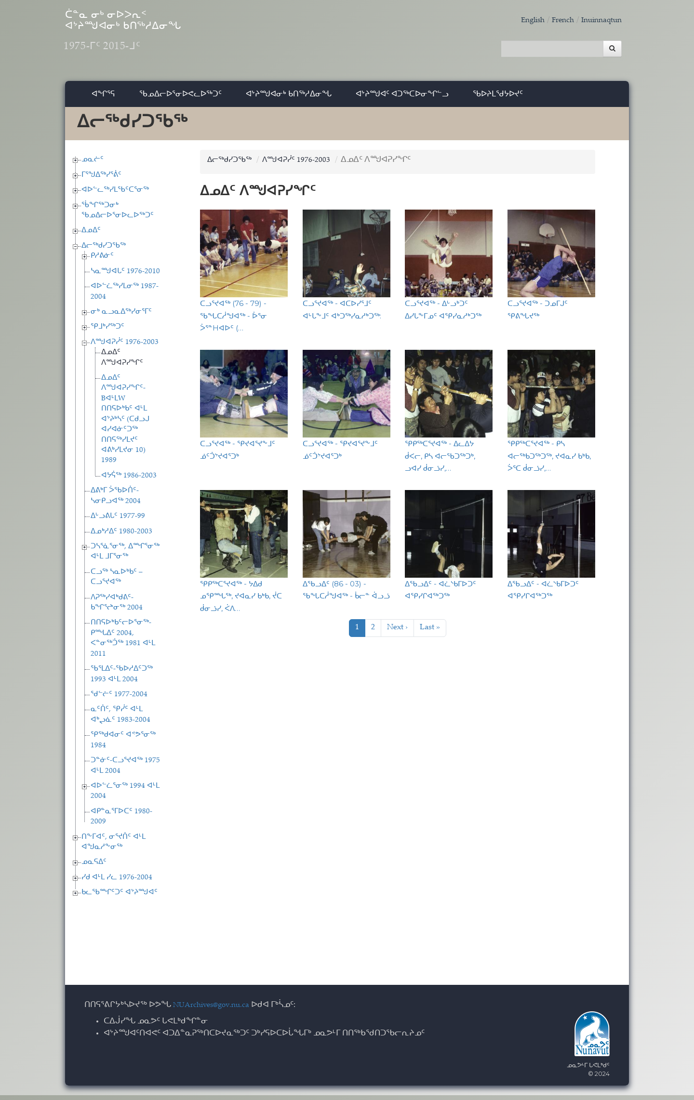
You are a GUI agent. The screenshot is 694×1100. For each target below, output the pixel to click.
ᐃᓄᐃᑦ (91, 235)
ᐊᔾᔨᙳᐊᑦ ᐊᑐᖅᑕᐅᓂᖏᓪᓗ (402, 98)
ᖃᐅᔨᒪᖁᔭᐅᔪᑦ (498, 98)
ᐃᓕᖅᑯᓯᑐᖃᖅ (103, 250)
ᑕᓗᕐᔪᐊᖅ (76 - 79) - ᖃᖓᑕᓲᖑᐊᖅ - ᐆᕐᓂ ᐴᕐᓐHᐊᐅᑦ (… (233, 321)
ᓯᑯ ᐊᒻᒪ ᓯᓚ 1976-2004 (116, 882)
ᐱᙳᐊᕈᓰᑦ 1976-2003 (125, 347)
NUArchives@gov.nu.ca (216, 1010)
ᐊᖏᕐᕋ (103, 98)
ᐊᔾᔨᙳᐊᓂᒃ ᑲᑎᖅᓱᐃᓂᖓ (289, 98)
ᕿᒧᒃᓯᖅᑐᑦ (107, 332)
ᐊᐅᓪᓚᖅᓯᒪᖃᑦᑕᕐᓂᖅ (115, 195)
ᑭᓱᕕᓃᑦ (102, 261)
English (522, 20)
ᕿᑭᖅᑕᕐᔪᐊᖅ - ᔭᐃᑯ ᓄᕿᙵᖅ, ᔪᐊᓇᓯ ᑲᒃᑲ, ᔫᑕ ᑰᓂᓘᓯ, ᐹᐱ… (241, 601)
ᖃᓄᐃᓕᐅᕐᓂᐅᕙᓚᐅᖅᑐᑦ (180, 98)
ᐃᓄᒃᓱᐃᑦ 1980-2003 (121, 536)
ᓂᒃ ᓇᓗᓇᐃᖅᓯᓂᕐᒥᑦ (121, 316)
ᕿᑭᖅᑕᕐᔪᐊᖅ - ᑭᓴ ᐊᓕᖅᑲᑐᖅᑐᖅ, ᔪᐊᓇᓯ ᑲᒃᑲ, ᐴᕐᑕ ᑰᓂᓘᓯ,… (549, 460)
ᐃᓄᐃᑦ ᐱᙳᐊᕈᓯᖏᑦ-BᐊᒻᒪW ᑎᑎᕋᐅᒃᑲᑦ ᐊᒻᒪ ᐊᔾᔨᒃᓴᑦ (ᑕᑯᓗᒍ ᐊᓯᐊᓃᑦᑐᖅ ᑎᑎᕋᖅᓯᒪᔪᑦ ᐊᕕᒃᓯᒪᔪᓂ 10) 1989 (125, 424)
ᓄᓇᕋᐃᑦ (94, 867)
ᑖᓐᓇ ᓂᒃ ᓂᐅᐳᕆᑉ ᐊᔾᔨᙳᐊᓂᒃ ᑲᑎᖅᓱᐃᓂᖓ (158, 38)
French (555, 20)
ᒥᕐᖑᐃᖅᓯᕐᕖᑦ (101, 180)
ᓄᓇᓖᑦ (92, 164)
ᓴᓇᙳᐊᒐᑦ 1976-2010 (125, 276)
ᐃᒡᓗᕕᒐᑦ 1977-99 (118, 521)
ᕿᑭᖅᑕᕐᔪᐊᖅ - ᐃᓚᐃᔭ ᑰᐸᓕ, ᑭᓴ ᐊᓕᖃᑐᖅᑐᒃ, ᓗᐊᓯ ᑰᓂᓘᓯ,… (440, 460)
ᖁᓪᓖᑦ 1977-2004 (119, 699)
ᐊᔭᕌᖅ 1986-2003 (129, 480)
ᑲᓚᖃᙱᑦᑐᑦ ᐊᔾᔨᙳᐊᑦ (119, 897)
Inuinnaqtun (598, 20)
